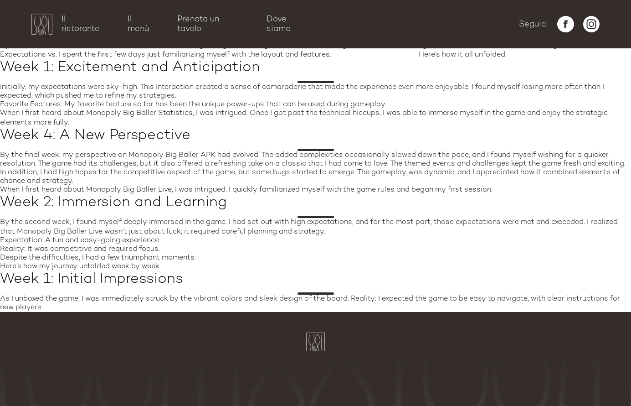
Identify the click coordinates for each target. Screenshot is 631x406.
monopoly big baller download (385, 231)
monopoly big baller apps (120, 122)
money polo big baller (375, 54)
